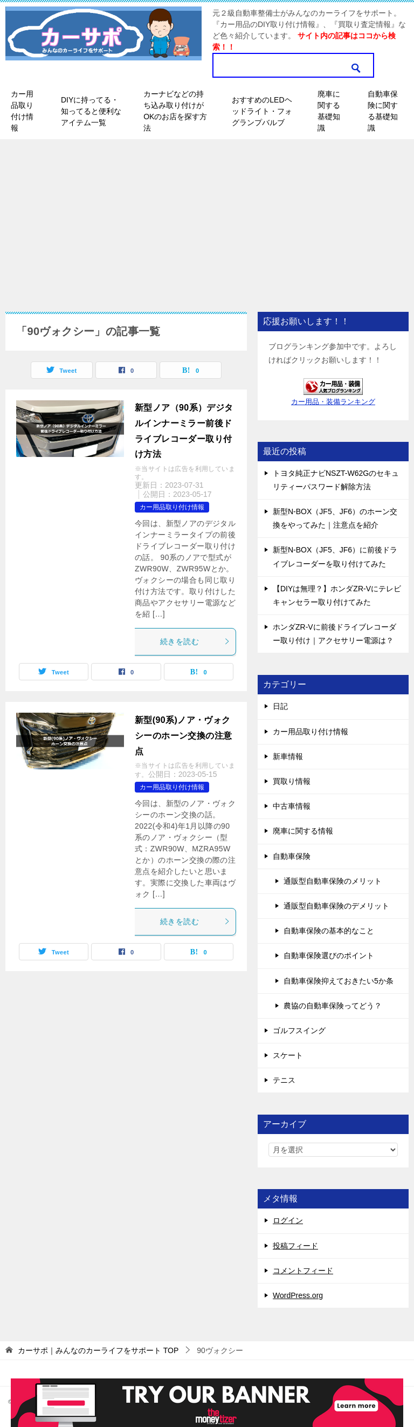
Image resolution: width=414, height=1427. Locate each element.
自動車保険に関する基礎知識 (383, 111)
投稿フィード (295, 1245)
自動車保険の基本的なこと (329, 930)
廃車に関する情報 (303, 831)
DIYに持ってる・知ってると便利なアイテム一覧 (91, 111)
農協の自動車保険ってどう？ (333, 1005)
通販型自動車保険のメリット (333, 881)
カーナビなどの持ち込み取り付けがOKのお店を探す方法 (175, 111)
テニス (284, 1080)
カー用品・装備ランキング (333, 402)
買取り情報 (291, 781)
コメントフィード (303, 1270)
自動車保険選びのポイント (329, 955)
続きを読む (195, 641)
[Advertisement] (207, 220)
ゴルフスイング (299, 1030)
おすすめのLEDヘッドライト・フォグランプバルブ (262, 111)
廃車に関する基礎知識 (329, 111)
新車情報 (288, 756)
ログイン (288, 1220)
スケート (288, 1055)
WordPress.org (298, 1295)
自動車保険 (291, 856)
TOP (98, 1350)
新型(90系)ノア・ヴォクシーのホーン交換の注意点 (183, 735)
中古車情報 (291, 806)
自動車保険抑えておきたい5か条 (339, 981)
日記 (280, 706)
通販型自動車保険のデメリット (336, 906)
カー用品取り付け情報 (22, 111)
